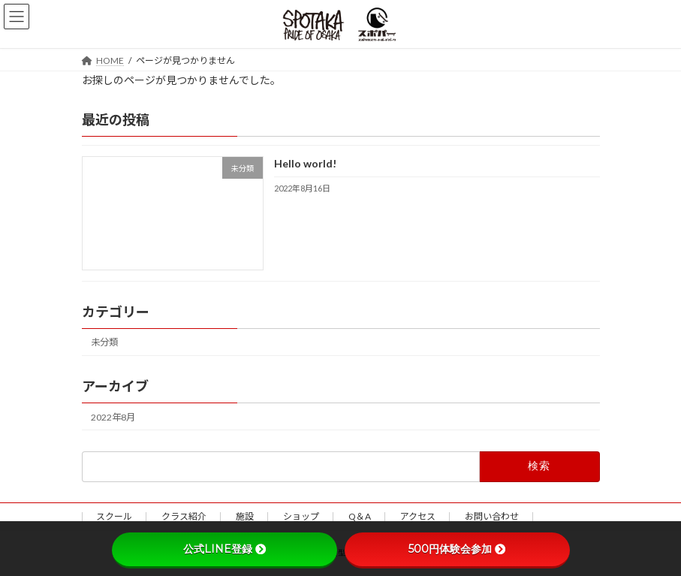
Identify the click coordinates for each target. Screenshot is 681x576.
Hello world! (304, 163)
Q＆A (359, 516)
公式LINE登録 (224, 549)
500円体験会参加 (456, 549)
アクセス (417, 516)
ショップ (301, 516)
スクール (114, 516)
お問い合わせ (492, 516)
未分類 (104, 342)
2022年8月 (113, 416)
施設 (245, 516)
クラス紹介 (183, 516)
